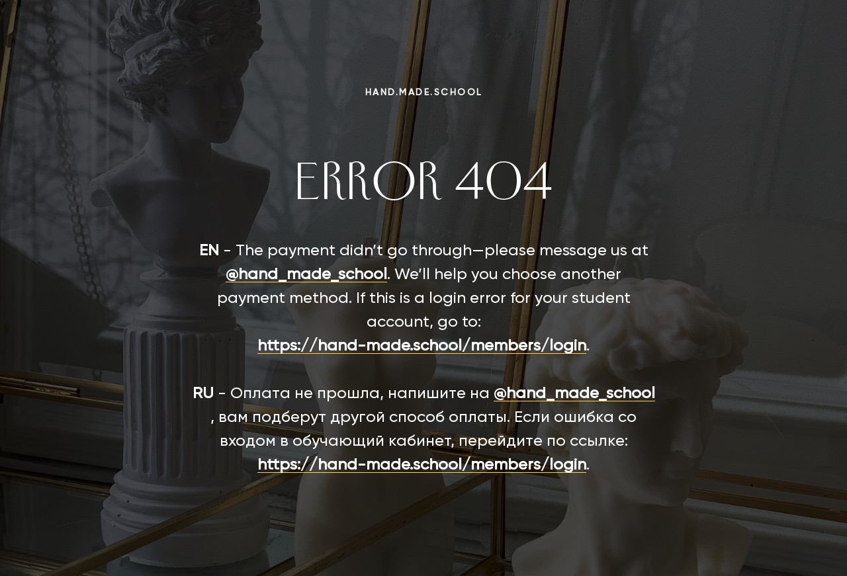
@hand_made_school (306, 274)
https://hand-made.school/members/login (421, 346)
